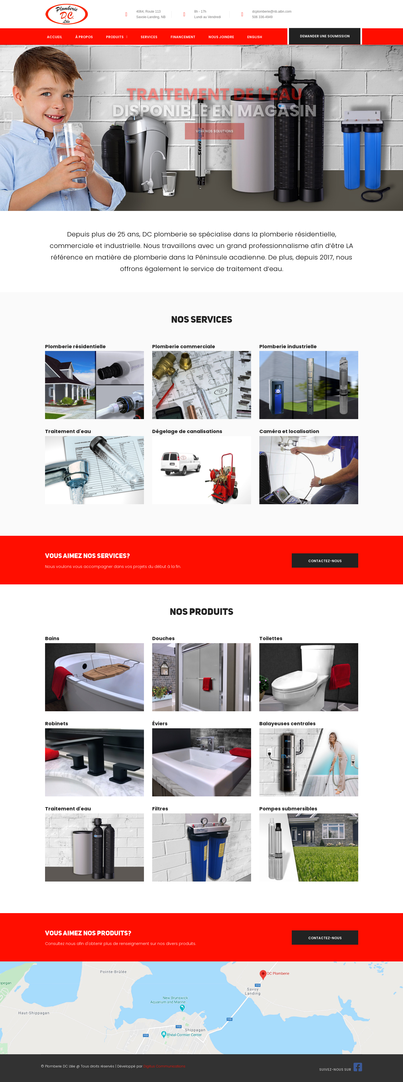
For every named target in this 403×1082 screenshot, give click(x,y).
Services (149, 37)
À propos (84, 37)
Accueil (54, 37)
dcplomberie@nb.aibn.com (271, 11)
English (254, 37)
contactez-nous (325, 561)
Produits (116, 37)
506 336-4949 (262, 17)
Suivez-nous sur (340, 1069)
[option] (201, 128)
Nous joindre (221, 37)
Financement (183, 37)
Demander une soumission (325, 36)
